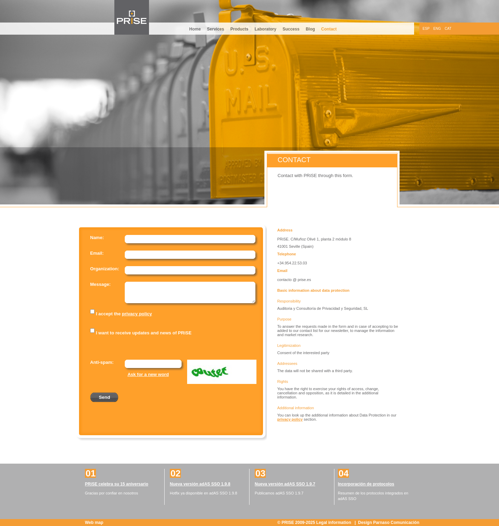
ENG (437, 28)
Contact (329, 29)
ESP (426, 28)
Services (215, 29)
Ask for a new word (148, 374)
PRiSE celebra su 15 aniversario (116, 484)
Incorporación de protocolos (366, 484)
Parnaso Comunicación (396, 522)
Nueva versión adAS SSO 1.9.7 (285, 484)
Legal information (334, 522)
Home (195, 29)
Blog (310, 29)
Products (239, 29)
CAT (448, 28)
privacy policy (137, 313)
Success (290, 29)
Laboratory (266, 29)
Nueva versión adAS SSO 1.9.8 (200, 484)
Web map (94, 522)
